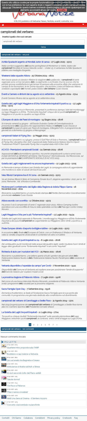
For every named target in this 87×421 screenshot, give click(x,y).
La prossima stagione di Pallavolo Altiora (20, 277)
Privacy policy (53, 418)
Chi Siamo (16, 418)
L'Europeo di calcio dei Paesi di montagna (21, 120)
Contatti (5, 418)
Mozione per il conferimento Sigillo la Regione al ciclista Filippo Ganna (37, 187)
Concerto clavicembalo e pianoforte (23, 405)
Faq (76, 418)
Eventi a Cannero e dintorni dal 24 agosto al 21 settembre (28, 94)
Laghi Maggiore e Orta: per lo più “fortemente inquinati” (27, 214)
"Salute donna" (13, 379)
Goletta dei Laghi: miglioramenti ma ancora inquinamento (28, 163)
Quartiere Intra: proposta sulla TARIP (23, 348)
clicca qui (6, 7)
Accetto (62, 10)
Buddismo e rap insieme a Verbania (22, 354)
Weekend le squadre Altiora (16, 76)
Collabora (28, 418)
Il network (67, 418)
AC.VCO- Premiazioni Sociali (20, 150)
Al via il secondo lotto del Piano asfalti (24, 373)
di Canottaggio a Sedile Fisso (26, 301)
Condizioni (40, 418)
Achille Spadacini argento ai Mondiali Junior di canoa (25, 62)
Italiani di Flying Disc (16, 136)
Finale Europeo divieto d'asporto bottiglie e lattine (25, 228)
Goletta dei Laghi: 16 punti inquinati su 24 (20, 240)
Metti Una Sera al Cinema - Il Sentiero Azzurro (27, 398)
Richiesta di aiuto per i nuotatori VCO (20, 252)
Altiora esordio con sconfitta (15, 201)
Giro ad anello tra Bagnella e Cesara (23, 360)
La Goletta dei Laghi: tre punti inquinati (19, 312)
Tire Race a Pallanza (16, 386)
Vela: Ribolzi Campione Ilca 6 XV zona (19, 175)
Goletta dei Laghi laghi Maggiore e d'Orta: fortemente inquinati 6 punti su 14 (36, 103)
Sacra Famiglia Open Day (13, 289)
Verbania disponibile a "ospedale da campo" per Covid (26, 266)
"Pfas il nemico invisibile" (17, 392)
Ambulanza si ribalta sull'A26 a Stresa (23, 367)
